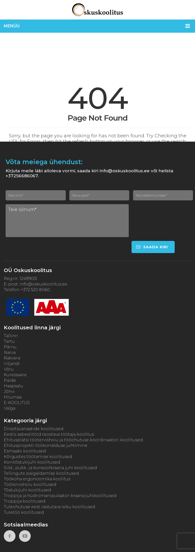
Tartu (9, 341)
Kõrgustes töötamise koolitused (38, 456)
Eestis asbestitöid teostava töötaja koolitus (49, 434)
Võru (9, 369)
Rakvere (12, 358)
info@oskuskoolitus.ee (43, 284)
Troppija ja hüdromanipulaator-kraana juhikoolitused (60, 495)
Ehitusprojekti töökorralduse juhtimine (45, 445)
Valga (9, 408)
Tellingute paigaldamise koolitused (41, 473)
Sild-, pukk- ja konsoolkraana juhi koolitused (50, 467)
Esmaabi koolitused (25, 451)
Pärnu (10, 347)
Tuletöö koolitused (24, 512)
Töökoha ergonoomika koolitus (37, 479)
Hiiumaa (13, 397)
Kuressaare (15, 374)
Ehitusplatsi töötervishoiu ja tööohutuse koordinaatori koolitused (73, 439)
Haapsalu (13, 386)
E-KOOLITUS (17, 402)
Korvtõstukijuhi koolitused (32, 462)
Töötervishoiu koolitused (30, 484)
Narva (9, 352)
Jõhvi (9, 391)
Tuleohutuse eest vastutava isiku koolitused (49, 506)
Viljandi (12, 363)
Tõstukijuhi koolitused (27, 490)
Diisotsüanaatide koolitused (33, 428)
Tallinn (11, 335)
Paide (10, 380)
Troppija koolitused (24, 501)
